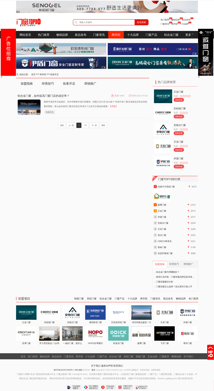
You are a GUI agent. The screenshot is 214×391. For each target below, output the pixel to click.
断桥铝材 (176, 356)
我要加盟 (178, 100)
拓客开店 (54, 74)
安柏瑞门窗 (180, 108)
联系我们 (118, 365)
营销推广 (90, 83)
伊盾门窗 (178, 158)
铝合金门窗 (171, 35)
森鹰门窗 (162, 204)
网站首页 (25, 35)
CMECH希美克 (165, 241)
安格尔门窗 (180, 125)
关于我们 (188, 356)
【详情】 (113, 106)
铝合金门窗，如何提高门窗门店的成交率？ (43, 95)
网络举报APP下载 (108, 387)
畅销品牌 (175, 19)
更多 (188, 35)
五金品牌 (152, 356)
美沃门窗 (162, 235)
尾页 (103, 125)
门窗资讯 (165, 23)
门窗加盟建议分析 (164, 281)
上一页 (71, 125)
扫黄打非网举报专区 (125, 387)
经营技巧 (48, 83)
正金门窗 (178, 91)
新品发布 (186, 19)
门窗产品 (151, 35)
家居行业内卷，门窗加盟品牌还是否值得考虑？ (178, 276)
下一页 (94, 125)
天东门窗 (178, 141)
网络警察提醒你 (74, 387)
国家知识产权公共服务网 (141, 387)
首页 (33, 74)
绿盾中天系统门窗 (166, 186)
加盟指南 (27, 83)
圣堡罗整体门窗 (165, 253)
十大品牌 (184, 23)
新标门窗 (162, 247)
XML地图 (78, 370)
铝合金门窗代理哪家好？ (167, 271)
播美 (93, 370)
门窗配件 (164, 356)
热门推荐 (165, 19)
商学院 (174, 23)
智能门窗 (79, 298)
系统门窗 (92, 298)
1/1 (85, 125)
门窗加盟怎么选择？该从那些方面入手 (174, 286)
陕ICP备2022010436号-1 (64, 370)
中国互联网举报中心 (91, 387)
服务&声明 (107, 365)
